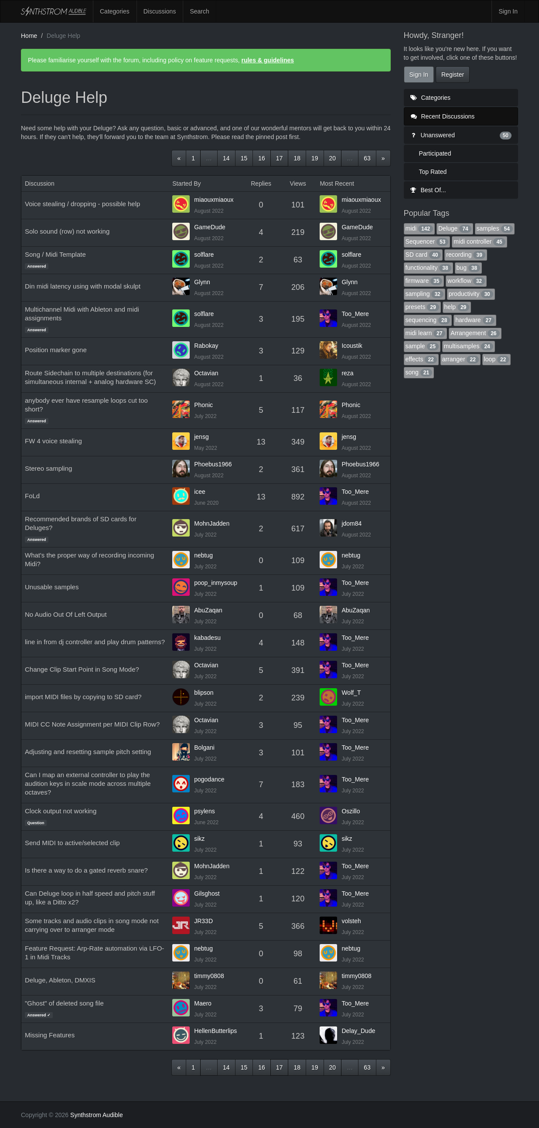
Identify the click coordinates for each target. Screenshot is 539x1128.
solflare (204, 254)
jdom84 (351, 523)
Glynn (202, 282)
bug (469, 267)
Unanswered (461, 135)
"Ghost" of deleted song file (64, 1003)
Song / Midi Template (55, 254)
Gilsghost (206, 893)
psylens (204, 811)
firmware (424, 280)
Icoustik (351, 345)
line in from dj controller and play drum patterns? (95, 642)
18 (296, 158)
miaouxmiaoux (213, 199)
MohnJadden (211, 523)
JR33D (203, 920)
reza (347, 373)
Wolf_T (351, 692)
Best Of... (428, 190)
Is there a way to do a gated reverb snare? (86, 870)
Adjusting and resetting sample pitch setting (88, 751)
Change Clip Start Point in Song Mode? (82, 669)
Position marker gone (56, 349)
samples (495, 228)
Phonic (203, 404)
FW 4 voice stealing (53, 441)
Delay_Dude (358, 1030)
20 (332, 158)
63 (367, 158)
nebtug (203, 555)
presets (422, 306)
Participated (435, 153)
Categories (115, 11)
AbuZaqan (208, 610)
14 (226, 158)
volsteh (351, 920)
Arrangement (474, 333)
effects (421, 359)
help (457, 306)
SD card (423, 254)
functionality (428, 267)
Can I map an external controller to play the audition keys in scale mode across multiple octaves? (87, 783)
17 (279, 158)
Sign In (508, 11)
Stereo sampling (48, 468)
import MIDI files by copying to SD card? (83, 696)
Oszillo (350, 811)
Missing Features (50, 1035)
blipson (203, 692)
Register (452, 74)
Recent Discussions (443, 116)
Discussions (159, 11)
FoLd (32, 495)
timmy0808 (209, 975)
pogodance (209, 779)
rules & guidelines (267, 60)
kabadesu (207, 637)
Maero (203, 1003)
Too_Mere (354, 313)
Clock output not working (60, 811)
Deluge (454, 228)
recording (465, 254)
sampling (424, 293)
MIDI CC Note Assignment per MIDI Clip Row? (92, 724)
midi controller (479, 241)
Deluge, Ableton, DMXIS (60, 980)
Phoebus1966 (213, 464)
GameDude (209, 227)
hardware (475, 319)
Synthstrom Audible (53, 11)
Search (199, 11)
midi (419, 228)
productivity (471, 293)
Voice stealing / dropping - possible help (82, 203)
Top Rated (433, 171)
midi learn (426, 333)
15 (244, 158)
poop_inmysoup (215, 582)
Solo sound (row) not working (67, 231)
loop (496, 359)
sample (422, 346)
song (419, 372)
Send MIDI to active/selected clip (72, 842)
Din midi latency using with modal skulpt (82, 286)
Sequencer (427, 241)
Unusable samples (51, 587)
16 (261, 158)
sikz (199, 838)
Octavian (206, 373)
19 (314, 158)
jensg (201, 436)
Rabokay (206, 345)
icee (199, 491)
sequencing (428, 319)
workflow (466, 280)
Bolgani (204, 747)
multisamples (468, 346)
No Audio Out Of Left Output (66, 614)
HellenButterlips (215, 1030)
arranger (460, 359)
